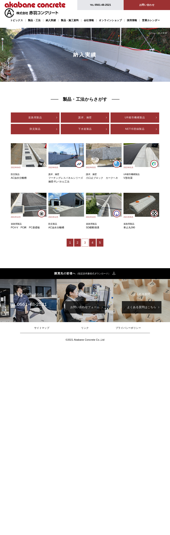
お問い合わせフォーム (85, 307)
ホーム (152, 33)
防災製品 (35, 129)
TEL (100, 4)
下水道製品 (85, 129)
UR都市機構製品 (135, 117)
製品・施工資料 (70, 20)
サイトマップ (41, 328)
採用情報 (132, 20)
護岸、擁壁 (85, 117)
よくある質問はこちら (141, 307)
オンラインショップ (110, 20)
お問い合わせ (146, 5)
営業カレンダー (151, 20)
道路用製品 (35, 117)
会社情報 (89, 20)
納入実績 (51, 20)
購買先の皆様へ (82, 273)
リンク (85, 328)
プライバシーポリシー (128, 328)
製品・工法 (34, 20)
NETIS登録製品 (135, 129)
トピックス (16, 20)
